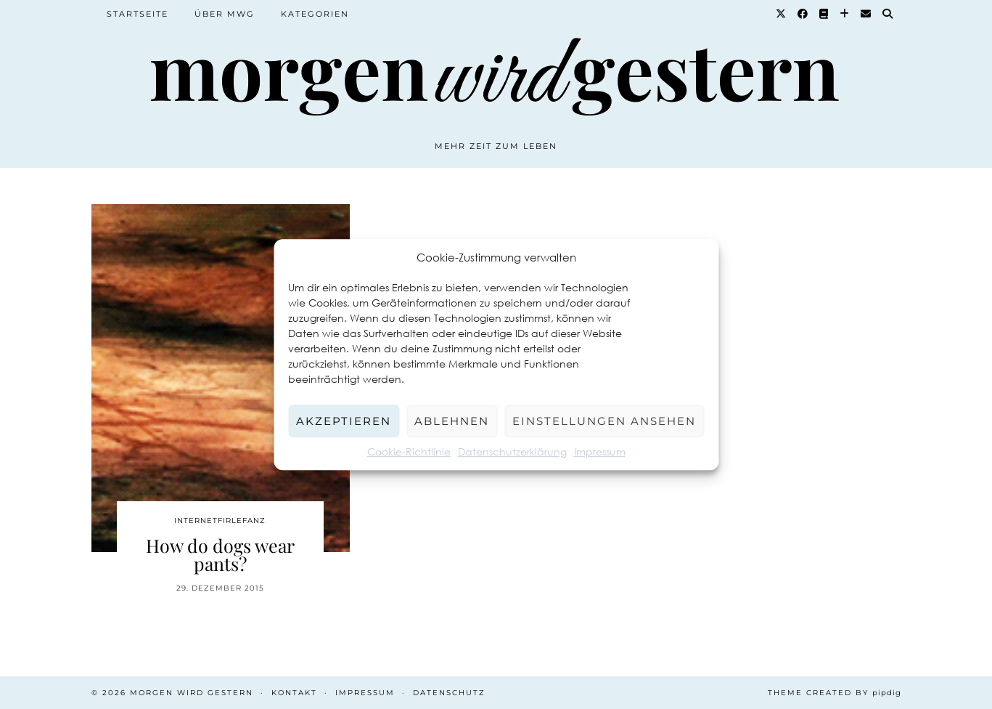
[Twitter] (781, 14)
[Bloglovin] (845, 14)
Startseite (137, 14)
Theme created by (834, 692)
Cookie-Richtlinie (409, 451)
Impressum (600, 451)
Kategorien (315, 14)
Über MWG (224, 14)
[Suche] (888, 14)
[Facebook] (803, 14)
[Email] (866, 14)
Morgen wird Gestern (191, 692)
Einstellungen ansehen (604, 421)
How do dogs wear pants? (220, 554)
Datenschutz (449, 692)
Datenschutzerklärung (512, 451)
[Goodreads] (824, 14)
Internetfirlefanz (220, 520)
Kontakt (294, 692)
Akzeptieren (343, 421)
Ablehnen (451, 421)
